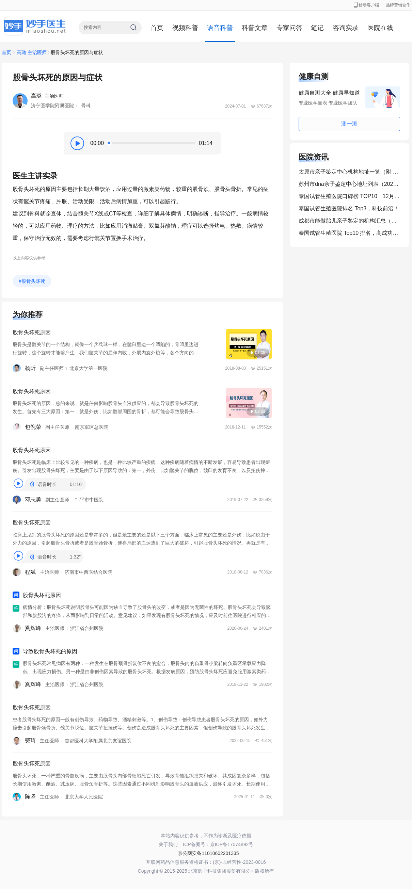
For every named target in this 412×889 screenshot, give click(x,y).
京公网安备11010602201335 (208, 853)
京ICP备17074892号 (232, 844)
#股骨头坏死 (32, 281)
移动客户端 (366, 5)
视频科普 (185, 27)
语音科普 (220, 27)
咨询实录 (346, 27)
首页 (156, 27)
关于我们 (168, 844)
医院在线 (380, 27)
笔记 (317, 27)
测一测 (349, 124)
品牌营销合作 (398, 5)
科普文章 (255, 27)
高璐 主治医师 (32, 52)
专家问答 (289, 27)
